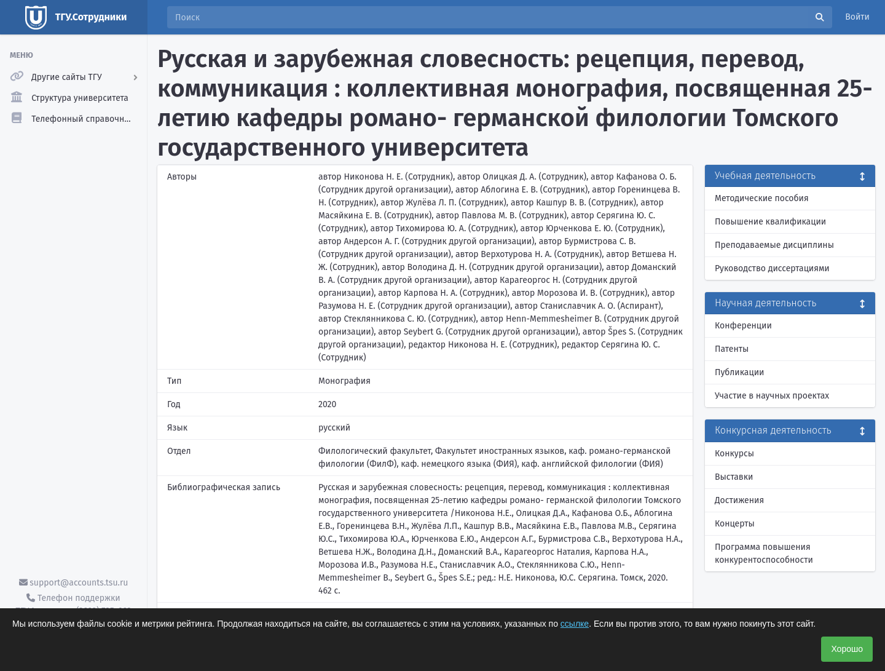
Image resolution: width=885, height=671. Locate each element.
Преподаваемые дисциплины (774, 245)
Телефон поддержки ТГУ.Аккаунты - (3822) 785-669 (73, 604)
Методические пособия (762, 198)
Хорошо (847, 649)
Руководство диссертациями (772, 268)
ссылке (574, 624)
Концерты (735, 523)
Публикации (739, 372)
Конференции (743, 325)
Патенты (732, 349)
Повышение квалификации (770, 221)
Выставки (734, 477)
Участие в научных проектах (772, 396)
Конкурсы (734, 453)
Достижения (739, 500)
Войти (857, 17)
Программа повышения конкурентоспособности (764, 553)
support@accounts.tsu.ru (73, 583)
